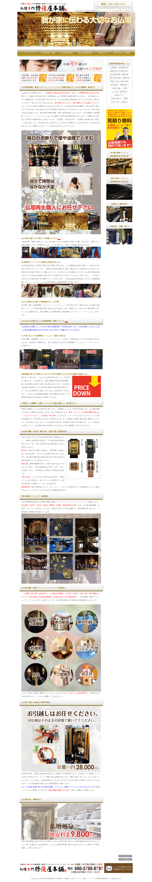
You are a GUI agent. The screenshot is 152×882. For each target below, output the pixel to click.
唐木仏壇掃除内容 (85, 53)
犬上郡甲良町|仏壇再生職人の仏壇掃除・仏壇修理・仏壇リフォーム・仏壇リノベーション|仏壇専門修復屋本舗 (73, 878)
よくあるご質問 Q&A (119, 92)
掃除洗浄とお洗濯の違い (119, 71)
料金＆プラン (104, 53)
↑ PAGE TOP (125, 856)
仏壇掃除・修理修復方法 (119, 68)
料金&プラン (119, 95)
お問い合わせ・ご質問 (119, 98)
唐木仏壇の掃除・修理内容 (119, 78)
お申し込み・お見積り (122, 53)
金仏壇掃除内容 (67, 53)
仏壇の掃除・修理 (48, 53)
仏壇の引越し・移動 (119, 88)
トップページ (30, 53)
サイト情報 (125, 859)
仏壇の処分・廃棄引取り (119, 85)
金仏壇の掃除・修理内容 (119, 74)
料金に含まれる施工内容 (119, 81)
